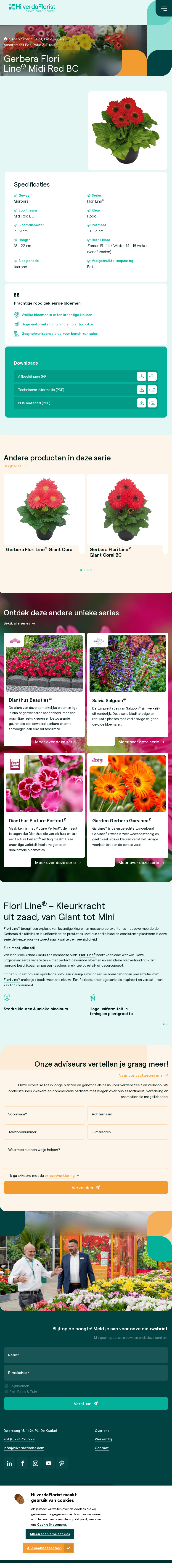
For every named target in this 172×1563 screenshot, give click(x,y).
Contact (102, 1448)
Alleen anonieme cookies (50, 1534)
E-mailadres (101, 1132)
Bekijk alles (12, 466)
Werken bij (103, 1439)
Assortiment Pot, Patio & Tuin (28, 44)
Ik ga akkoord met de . (42, 1176)
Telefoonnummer (22, 1132)
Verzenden (82, 1187)
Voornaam (17, 1114)
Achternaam (102, 1114)
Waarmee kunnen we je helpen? (34, 1149)
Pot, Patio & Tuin (50, 39)
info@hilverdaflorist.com (24, 1448)
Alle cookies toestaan (44, 1548)
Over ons (102, 1430)
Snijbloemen (17, 1386)
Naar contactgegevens (141, 1075)
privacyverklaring (60, 1175)
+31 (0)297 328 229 (19, 1439)
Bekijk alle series (17, 623)
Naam (13, 1355)
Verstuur (82, 1403)
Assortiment (21, 39)
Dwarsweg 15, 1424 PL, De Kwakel (30, 1430)
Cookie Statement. (52, 1524)
